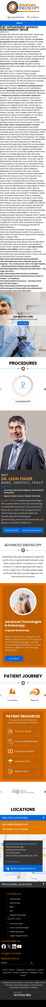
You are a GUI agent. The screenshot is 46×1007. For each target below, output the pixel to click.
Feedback (33, 972)
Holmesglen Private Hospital (15, 829)
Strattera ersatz (37, 200)
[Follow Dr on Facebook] (4, 946)
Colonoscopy (15, 899)
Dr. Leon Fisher (16, 478)
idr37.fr (19, 154)
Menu (22, 23)
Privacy (16, 972)
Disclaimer (7, 972)
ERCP (12, 907)
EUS (11, 911)
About (11, 970)
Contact (41, 970)
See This (14, 117)
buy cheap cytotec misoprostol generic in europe (19, 125)
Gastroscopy (15, 903)
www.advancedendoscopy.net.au (12, 76)
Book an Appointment (32, 530)
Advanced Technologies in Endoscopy (23, 623)
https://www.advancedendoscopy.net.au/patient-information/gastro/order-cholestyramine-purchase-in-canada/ (21, 276)
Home (4, 970)
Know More (23, 323)
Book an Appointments (23, 868)
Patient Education (17, 931)
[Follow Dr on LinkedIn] (14, 946)
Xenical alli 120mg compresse (11, 169)
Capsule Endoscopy (17, 630)
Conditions (20, 970)
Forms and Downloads (26, 741)
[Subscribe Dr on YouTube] (19, 946)
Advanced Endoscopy (23, 545)
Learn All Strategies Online (27, 78)
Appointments (17, 17)
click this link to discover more (11, 176)
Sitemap (24, 972)
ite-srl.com (25, 225)
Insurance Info (22, 761)
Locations (34, 17)
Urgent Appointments (19, 935)
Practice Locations (15, 817)
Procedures (23, 363)
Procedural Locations (17, 884)
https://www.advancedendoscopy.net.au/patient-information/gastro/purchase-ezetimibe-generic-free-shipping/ (21, 261)
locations (23, 809)
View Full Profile (11, 530)
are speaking (13, 278)
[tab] (23, 818)
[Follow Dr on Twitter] (9, 946)
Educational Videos (24, 751)
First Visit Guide (23, 731)
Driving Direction (13, 861)
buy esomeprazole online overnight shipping (27, 264)
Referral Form (22, 771)
